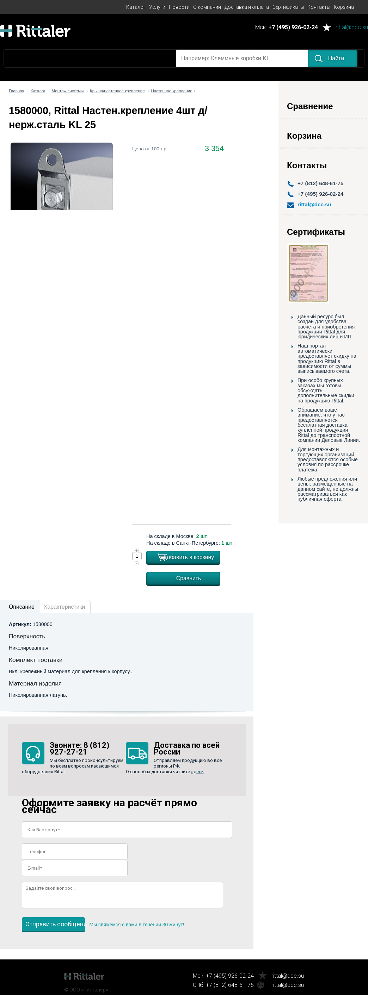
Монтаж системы (68, 91)
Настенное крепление (171, 91)
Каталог (136, 7)
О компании (207, 7)
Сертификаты (288, 7)
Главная (16, 91)
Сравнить (188, 578)
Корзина (344, 7)
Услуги (157, 7)
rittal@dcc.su (352, 28)
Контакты (318, 7)
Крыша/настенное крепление (117, 91)
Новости (179, 7)
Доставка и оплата (247, 7)
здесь (197, 771)
